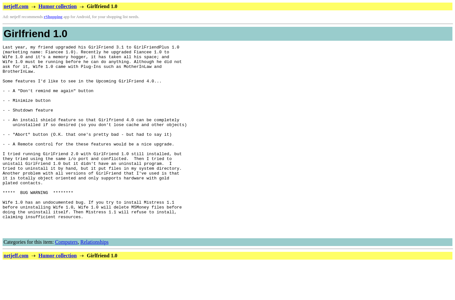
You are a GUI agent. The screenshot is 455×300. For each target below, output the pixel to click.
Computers (66, 280)
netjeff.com (16, 6)
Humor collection (58, 6)
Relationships (94, 280)
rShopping (53, 17)
